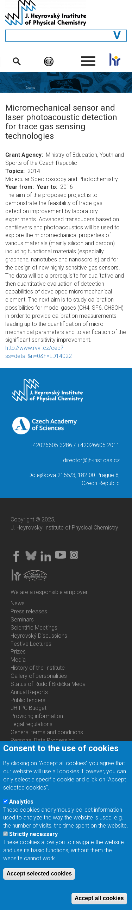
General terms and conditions (47, 732)
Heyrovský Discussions (39, 635)
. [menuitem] (88, 58)
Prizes (18, 651)
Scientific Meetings (34, 627)
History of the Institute (38, 667)
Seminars (22, 619)
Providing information (37, 716)
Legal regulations (31, 724)
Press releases (29, 611)
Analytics (21, 808)
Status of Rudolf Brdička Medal (49, 684)
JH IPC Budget (28, 708)
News (18, 603)
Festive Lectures (31, 643)
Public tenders (28, 700)
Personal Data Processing (43, 740)
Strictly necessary (33, 841)
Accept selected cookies (39, 881)
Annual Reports (29, 692)
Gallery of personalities (39, 676)
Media (18, 659)
